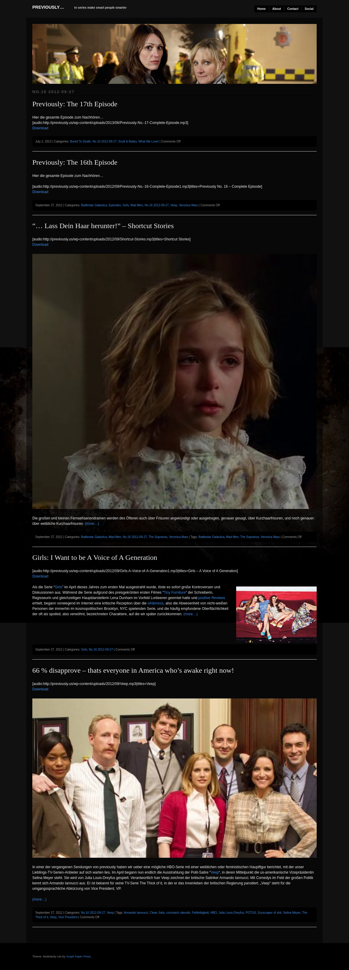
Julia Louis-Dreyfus (231, 912)
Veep (173, 205)
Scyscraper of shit (269, 912)
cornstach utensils (178, 912)
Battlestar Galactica (94, 205)
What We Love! (148, 141)
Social (309, 8)
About (276, 8)
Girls (126, 205)
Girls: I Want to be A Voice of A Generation (94, 557)
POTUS (251, 912)
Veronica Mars (188, 205)
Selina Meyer (292, 912)
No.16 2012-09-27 (104, 141)
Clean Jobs (157, 912)
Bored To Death (80, 141)
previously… (48, 7)
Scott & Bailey (127, 141)
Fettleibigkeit (200, 912)
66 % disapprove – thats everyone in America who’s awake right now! (133, 670)
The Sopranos (157, 537)
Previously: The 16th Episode (74, 162)
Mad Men (137, 205)
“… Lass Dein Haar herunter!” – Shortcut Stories (103, 226)
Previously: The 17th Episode (74, 104)
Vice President (68, 917)
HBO (213, 912)
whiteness (155, 603)
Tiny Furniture (175, 592)
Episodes (115, 205)
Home (261, 8)
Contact (292, 8)
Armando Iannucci (136, 912)
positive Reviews (211, 598)
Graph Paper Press (78, 956)
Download (40, 128)
